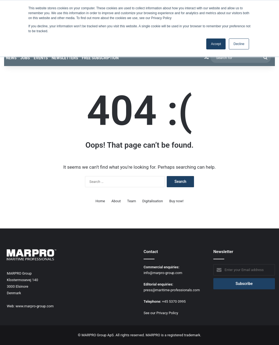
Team (131, 201)
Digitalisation (152, 201)
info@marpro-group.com (163, 273)
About (116, 201)
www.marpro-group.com (35, 306)
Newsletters (64, 58)
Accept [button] (216, 44)
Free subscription (100, 58)
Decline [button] (238, 44)
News (11, 58)
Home (100, 201)
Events (41, 58)
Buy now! (176, 201)
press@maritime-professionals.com (172, 290)
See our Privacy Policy (161, 313)
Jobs (25, 58)
